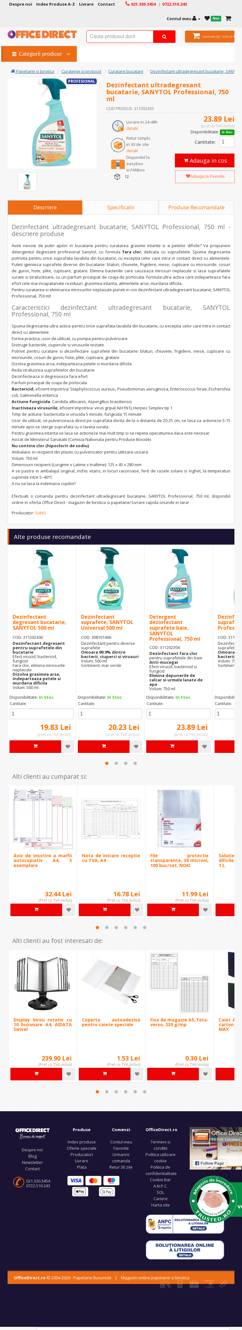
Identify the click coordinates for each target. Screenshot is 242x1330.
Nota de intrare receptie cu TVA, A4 (111, 858)
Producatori (82, 1154)
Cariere (160, 1198)
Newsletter (32, 1162)
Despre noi (32, 1150)
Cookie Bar (160, 1180)
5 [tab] (135, 927)
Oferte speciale (81, 1148)
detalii (132, 128)
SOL (160, 1192)
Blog (32, 1156)
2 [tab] (116, 763)
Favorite (121, 1148)
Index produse (82, 1142)
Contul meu (121, 1142)
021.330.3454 (38, 1181)
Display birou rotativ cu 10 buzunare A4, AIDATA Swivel (43, 1024)
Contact (32, 1168)
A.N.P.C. (160, 1186)
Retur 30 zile (121, 1167)
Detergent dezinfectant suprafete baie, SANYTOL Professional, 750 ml (174, 627)
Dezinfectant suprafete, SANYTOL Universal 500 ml (107, 622)
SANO (40, 513)
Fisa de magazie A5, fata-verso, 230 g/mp (179, 1022)
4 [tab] (135, 763)
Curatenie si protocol (81, 71)
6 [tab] (144, 927)
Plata (82, 1167)
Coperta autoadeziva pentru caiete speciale (111, 1022)
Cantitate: (205, 142)
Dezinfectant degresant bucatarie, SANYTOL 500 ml (39, 622)
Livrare (81, 1161)
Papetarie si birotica (32, 71)
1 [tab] (107, 763)
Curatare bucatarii (125, 71)
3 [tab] (125, 763)
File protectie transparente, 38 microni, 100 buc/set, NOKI (179, 860)
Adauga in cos (205, 160)
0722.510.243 (38, 1185)
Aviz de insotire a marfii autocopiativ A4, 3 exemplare (43, 860)
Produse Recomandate (196, 207)
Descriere (45, 207)
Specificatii (120, 207)
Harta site (160, 1205)
